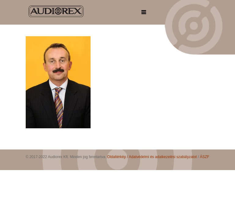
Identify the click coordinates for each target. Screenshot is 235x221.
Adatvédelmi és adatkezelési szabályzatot (163, 157)
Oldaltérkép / (118, 157)
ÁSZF (204, 157)
